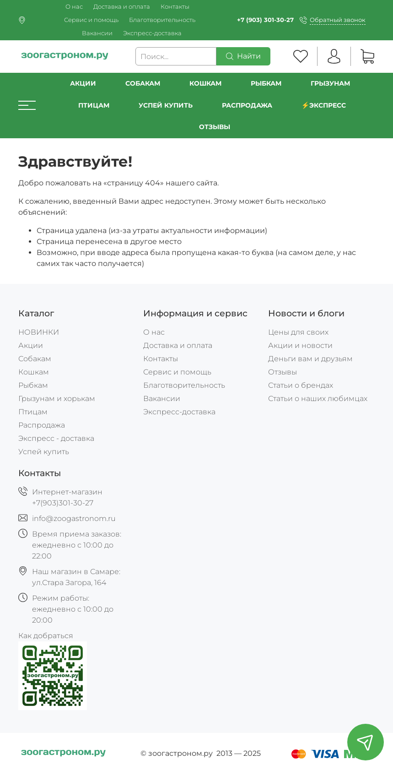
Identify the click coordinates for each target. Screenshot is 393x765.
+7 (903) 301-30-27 (265, 19)
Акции (83, 83)
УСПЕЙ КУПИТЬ (166, 105)
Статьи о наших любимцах (317, 398)
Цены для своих (298, 332)
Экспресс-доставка (152, 33)
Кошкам (205, 83)
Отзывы (214, 127)
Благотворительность (162, 19)
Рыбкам (266, 83)
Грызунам (330, 83)
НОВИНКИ (38, 332)
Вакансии (97, 33)
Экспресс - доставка (56, 438)
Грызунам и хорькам (56, 398)
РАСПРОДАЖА (247, 105)
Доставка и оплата (121, 6)
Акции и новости (300, 345)
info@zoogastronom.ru (74, 518)
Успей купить (43, 451)
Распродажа (41, 425)
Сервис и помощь (91, 19)
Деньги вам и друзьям (310, 358)
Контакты (175, 6)
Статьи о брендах (300, 385)
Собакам (142, 83)
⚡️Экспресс (323, 105)
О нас (74, 6)
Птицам (93, 105)
